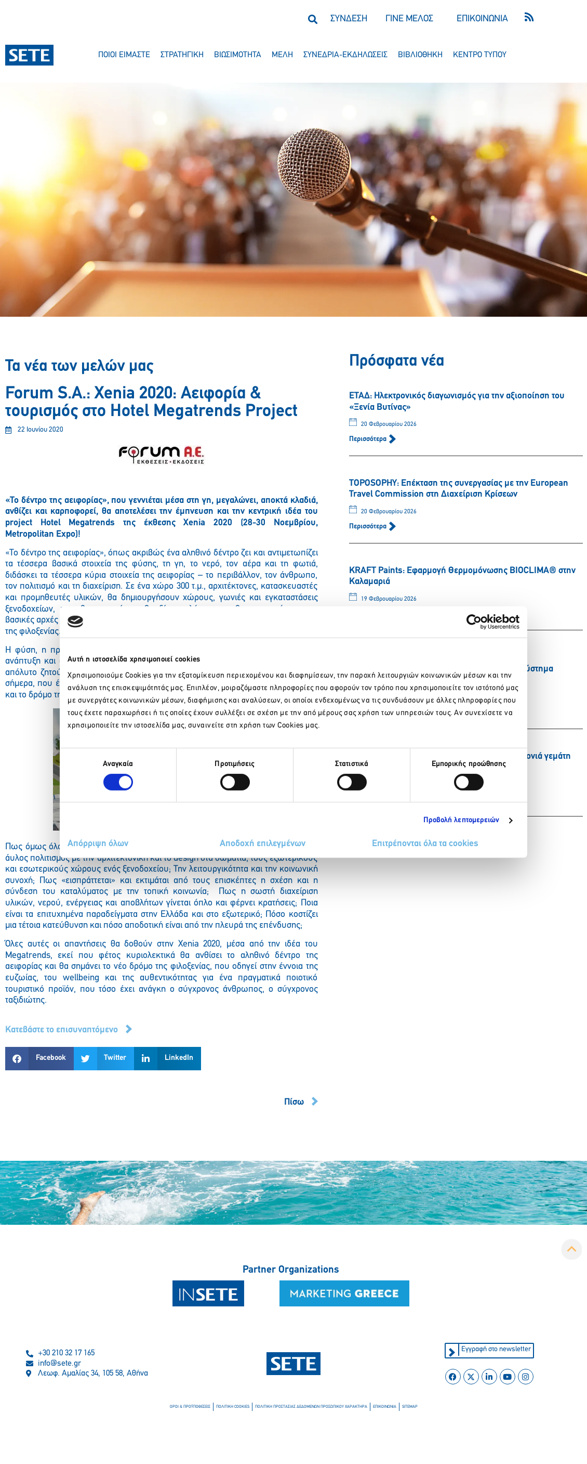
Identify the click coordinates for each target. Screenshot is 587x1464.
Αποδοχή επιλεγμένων (262, 844)
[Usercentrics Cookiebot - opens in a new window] (474, 621)
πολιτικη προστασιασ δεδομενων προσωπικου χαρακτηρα (311, 1407)
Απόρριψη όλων (98, 844)
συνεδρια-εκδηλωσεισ (345, 55)
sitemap (409, 1407)
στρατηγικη (182, 55)
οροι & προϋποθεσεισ (190, 1407)
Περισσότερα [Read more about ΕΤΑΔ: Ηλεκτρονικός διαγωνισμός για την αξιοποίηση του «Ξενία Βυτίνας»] (368, 439)
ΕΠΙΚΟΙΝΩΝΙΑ (482, 19)
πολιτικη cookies (232, 1407)
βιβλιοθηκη (420, 55)
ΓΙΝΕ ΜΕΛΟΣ (409, 19)
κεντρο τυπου (479, 55)
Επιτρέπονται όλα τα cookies (425, 844)
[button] (312, 19)
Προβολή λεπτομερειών (461, 820)
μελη (282, 55)
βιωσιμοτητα (237, 55)
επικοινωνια (384, 1407)
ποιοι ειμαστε (124, 55)
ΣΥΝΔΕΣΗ (348, 19)
